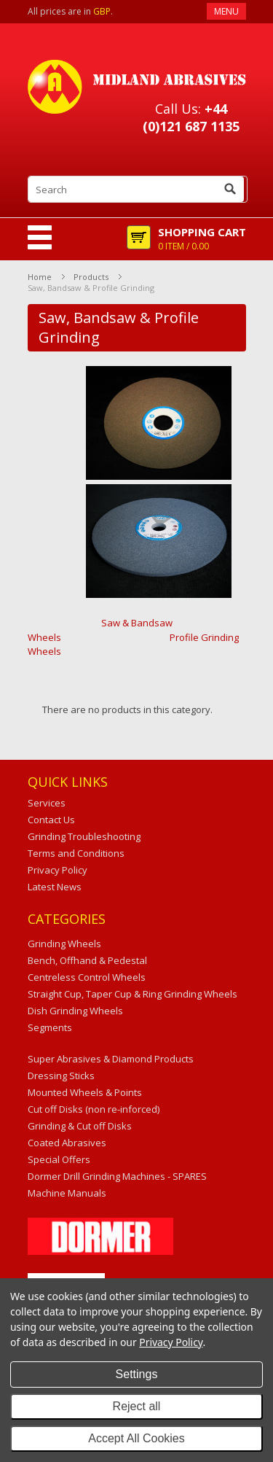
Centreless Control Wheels (87, 977)
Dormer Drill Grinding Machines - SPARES (117, 1176)
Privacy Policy (170, 1342)
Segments (50, 1027)
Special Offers (59, 1159)
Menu (226, 11)
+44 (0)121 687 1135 (191, 117)
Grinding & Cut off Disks (80, 1125)
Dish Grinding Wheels (75, 1010)
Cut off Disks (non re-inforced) (93, 1109)
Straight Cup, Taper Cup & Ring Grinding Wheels (132, 993)
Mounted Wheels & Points (85, 1092)
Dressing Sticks (61, 1075)
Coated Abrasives (67, 1142)
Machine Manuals (67, 1192)
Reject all (137, 1406)
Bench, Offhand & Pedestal (87, 960)
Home (40, 276)
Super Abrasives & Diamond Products (111, 1058)
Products (91, 276)
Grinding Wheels (64, 943)
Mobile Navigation (40, 237)
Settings (137, 1374)
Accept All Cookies (136, 1438)
